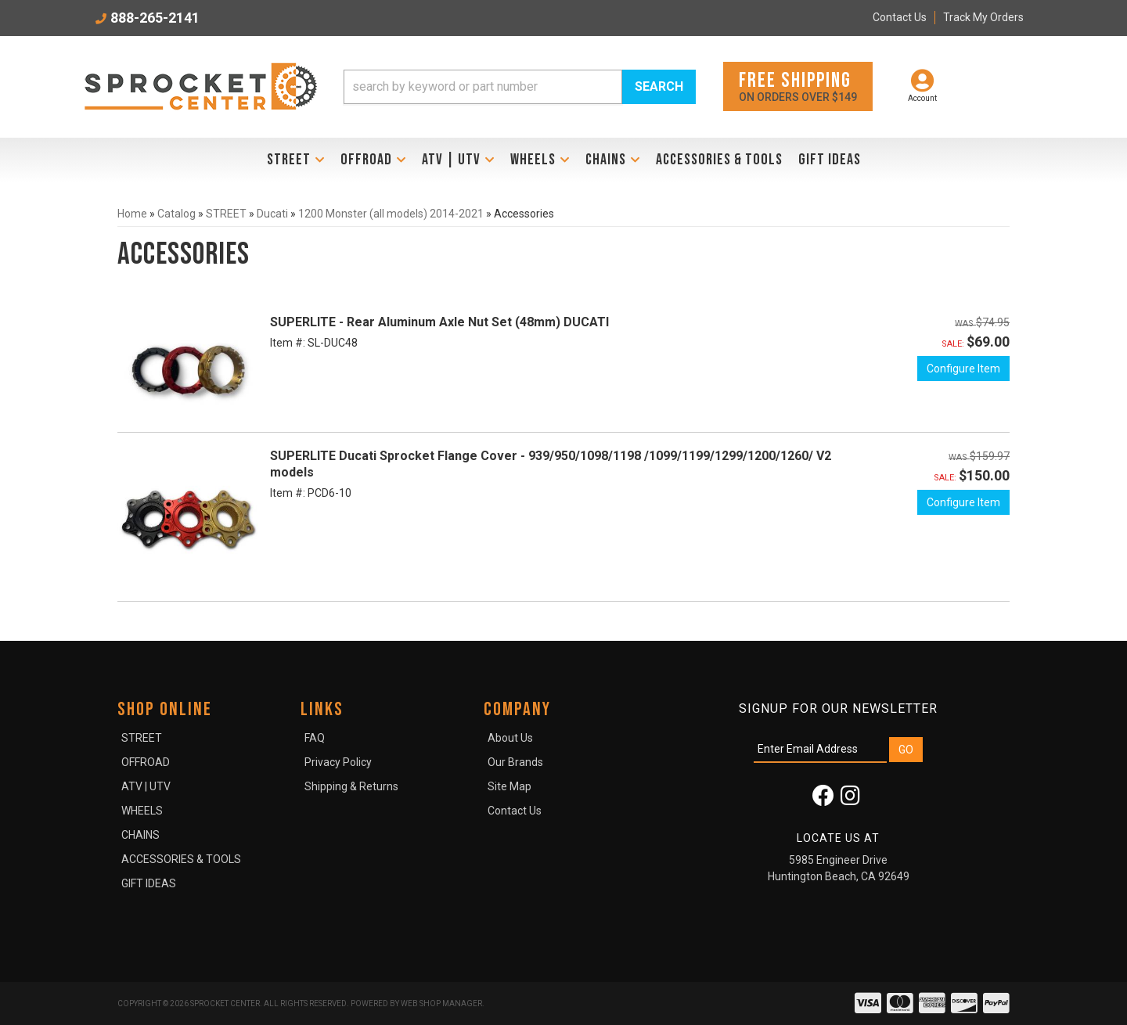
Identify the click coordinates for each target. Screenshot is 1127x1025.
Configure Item (963, 368)
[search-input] (482, 86)
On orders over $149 (798, 85)
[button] (520, 87)
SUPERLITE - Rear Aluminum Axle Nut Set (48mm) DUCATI (439, 322)
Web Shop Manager (441, 1003)
